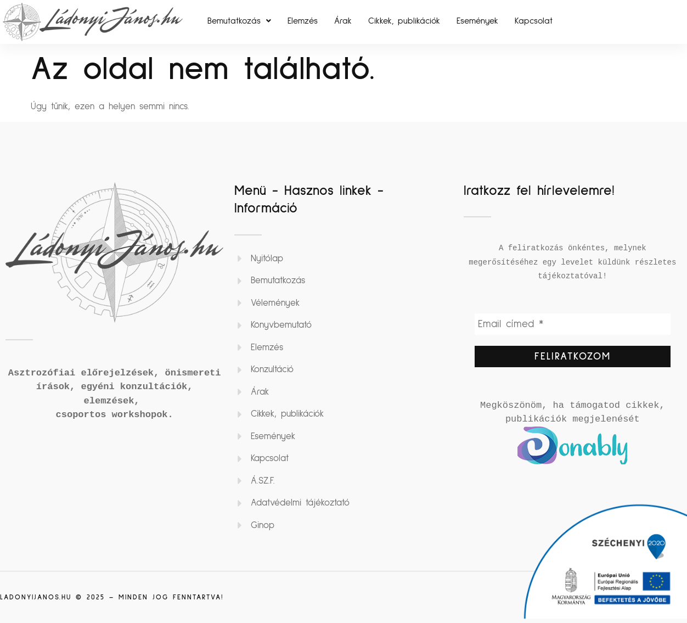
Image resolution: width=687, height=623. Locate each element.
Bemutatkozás (239, 20)
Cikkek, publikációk (404, 20)
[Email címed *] (573, 324)
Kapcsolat (534, 20)
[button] (239, 21)
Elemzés (303, 20)
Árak (343, 20)
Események (477, 20)
